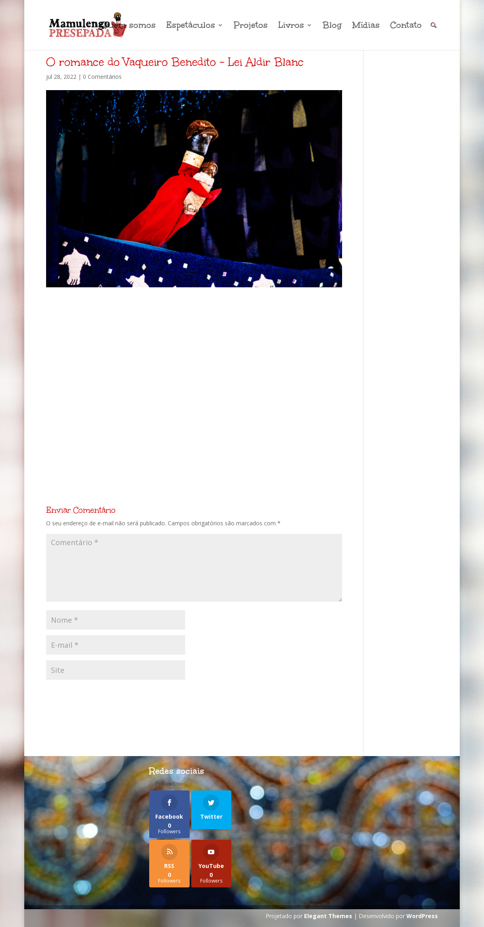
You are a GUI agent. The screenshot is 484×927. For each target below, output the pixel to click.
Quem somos (128, 26)
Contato (406, 26)
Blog (332, 26)
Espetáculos (190, 26)
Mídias (366, 26)
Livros (291, 26)
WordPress (422, 916)
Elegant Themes (328, 916)
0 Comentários (102, 76)
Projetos (251, 26)
